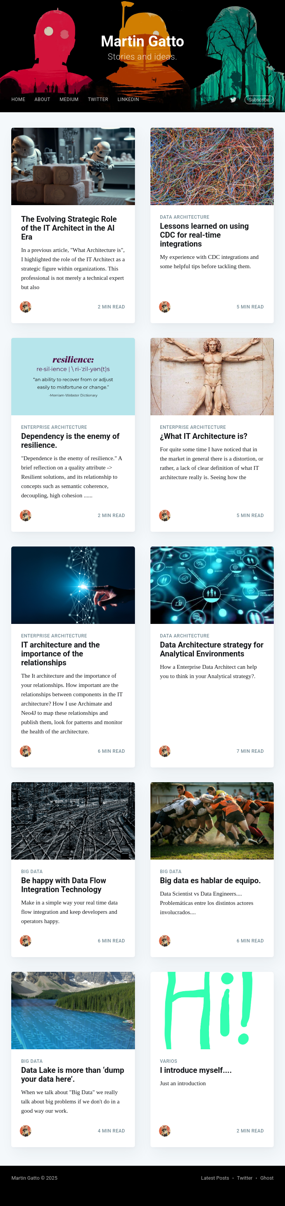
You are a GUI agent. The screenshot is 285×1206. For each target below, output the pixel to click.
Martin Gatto (25, 1178)
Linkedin (128, 99)
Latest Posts (215, 1178)
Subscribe (259, 100)
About (42, 99)
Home (18, 99)
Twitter (98, 99)
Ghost (266, 1178)
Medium (69, 99)
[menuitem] (18, 99)
